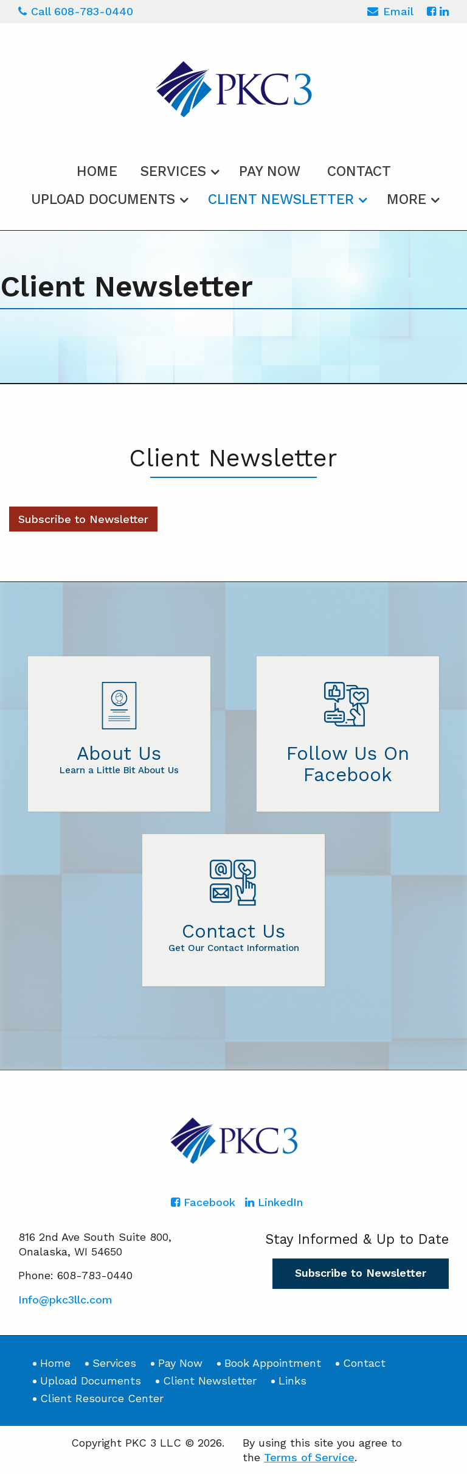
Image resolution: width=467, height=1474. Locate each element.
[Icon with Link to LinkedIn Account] (444, 11)
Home (97, 171)
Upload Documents (103, 199)
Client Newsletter (281, 199)
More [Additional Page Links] (406, 199)
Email (390, 13)
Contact (359, 171)
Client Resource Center (102, 1398)
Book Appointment (272, 1362)
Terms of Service (309, 1457)
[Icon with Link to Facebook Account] (431, 11)
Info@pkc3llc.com (65, 1299)
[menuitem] (97, 169)
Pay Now (269, 171)
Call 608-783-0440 (75, 11)
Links (292, 1380)
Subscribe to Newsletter (83, 519)
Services (173, 171)
